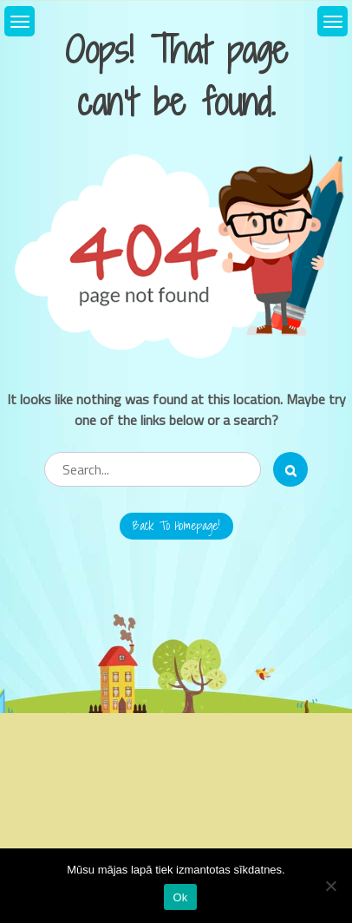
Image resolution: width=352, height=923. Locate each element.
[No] (330, 885)
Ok (180, 897)
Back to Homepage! (176, 525)
